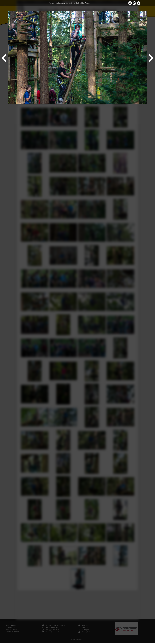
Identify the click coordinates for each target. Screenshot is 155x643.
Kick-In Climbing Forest (81, 3)
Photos (51, 3)
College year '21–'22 (63, 3)
